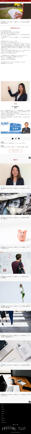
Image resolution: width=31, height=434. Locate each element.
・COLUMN (2, 409)
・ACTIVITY (2, 413)
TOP (1, 2)
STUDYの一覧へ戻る (15, 150)
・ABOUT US (3, 420)
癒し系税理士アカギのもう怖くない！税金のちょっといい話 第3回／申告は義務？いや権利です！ (15, 146)
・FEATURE (2, 411)
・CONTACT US (3, 422)
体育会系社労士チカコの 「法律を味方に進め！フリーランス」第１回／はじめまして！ (15, 142)
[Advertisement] (15, 72)
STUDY (3, 2)
